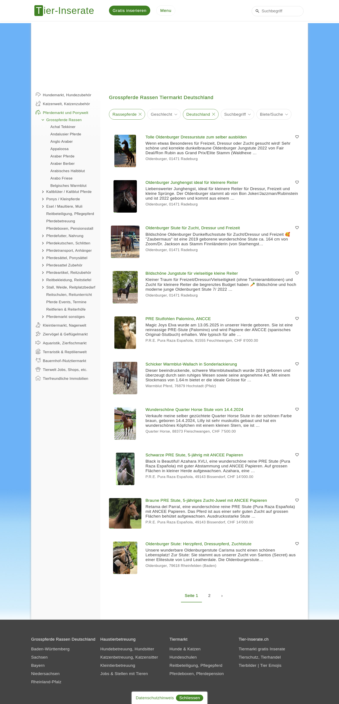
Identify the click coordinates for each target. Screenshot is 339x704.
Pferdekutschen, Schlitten (68, 244)
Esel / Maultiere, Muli (64, 207)
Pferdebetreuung (60, 222)
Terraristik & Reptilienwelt (61, 352)
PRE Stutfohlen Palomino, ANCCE (178, 319)
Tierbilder (248, 666)
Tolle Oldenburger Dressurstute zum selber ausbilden (196, 137)
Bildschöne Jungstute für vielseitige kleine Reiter (192, 274)
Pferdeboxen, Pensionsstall (69, 229)
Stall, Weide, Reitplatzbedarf (70, 288)
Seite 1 (191, 596)
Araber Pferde (62, 157)
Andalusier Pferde (65, 135)
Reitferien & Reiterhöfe (66, 310)
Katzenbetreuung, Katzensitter (129, 658)
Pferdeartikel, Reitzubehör (68, 273)
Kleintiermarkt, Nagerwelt (60, 325)
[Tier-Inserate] (66, 11)
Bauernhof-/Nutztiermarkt (60, 361)
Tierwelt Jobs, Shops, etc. (61, 369)
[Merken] (297, 137)
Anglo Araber (61, 142)
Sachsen (39, 658)
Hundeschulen (183, 658)
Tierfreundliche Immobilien (61, 378)
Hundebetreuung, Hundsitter (127, 649)
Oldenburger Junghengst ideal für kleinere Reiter (192, 183)
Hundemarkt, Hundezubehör (63, 95)
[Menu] (165, 11)
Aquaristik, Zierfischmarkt (61, 343)
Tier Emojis (270, 666)
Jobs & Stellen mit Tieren (124, 674)
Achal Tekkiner (62, 127)
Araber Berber (62, 164)
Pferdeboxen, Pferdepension (197, 674)
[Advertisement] (169, 54)
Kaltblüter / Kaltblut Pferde (69, 192)
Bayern (38, 666)
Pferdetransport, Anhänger (69, 251)
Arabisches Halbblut (67, 172)
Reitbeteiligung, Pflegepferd (70, 214)
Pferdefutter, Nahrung (64, 236)
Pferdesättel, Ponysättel (66, 259)
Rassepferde (124, 114)
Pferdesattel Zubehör (64, 266)
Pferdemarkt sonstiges (65, 317)
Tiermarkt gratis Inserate (262, 649)
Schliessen (189, 698)
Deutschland (198, 114)
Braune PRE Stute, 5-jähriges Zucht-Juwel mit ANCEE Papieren (206, 501)
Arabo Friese (61, 179)
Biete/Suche (271, 114)
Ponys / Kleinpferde (63, 200)
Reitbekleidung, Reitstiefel (68, 281)
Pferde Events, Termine (66, 303)
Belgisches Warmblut (68, 186)
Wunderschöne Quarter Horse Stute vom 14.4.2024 (194, 410)
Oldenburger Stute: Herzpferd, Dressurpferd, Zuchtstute (199, 544)
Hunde (176, 649)
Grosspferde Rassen (64, 121)
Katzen (194, 649)
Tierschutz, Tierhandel (260, 658)
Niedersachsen (45, 674)
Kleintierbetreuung (117, 666)
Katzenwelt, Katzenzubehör (62, 104)
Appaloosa (59, 150)
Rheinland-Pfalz (46, 682)
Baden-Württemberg (50, 649)
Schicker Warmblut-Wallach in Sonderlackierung (191, 364)
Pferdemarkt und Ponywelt (61, 112)
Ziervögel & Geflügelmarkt (61, 334)
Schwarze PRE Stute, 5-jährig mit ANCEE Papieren (194, 455)
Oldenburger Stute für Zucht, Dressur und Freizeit (193, 228)
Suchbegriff (235, 114)
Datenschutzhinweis (155, 698)
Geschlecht (161, 114)
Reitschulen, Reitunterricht (69, 295)
